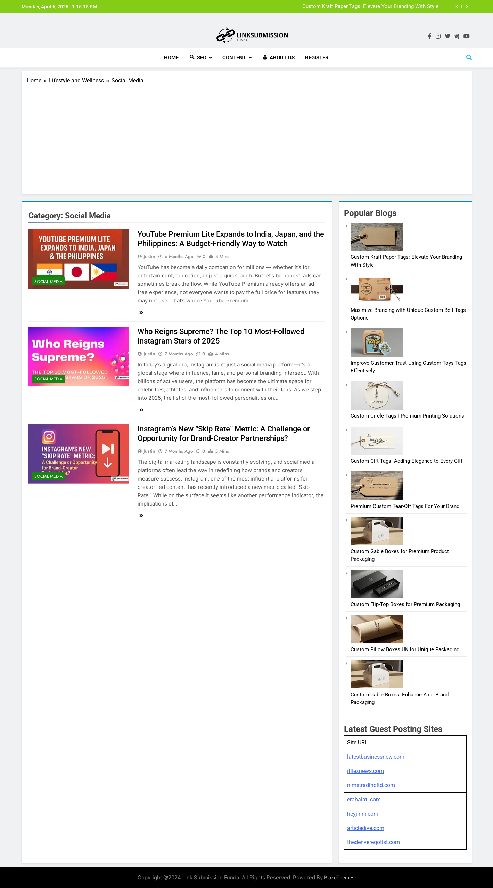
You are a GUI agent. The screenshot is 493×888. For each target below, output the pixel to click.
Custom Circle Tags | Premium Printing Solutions (407, 415)
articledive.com (365, 827)
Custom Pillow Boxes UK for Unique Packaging (405, 649)
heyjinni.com (362, 813)
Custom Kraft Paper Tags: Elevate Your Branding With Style (370, 6)
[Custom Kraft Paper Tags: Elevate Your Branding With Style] (377, 248)
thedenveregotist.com (373, 841)
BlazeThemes (339, 877)
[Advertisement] (246, 136)
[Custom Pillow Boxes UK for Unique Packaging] (377, 641)
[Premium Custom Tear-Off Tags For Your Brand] (377, 497)
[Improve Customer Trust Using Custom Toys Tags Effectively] (377, 354)
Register (317, 58)
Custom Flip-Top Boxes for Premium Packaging (405, 603)
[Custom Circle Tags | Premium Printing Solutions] (377, 407)
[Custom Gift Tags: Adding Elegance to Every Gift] (377, 452)
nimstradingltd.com (371, 784)
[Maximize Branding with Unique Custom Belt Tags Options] (377, 301)
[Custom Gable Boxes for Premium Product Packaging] (377, 543)
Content (234, 58)
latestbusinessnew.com (375, 756)
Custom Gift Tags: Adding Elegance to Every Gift (406, 460)
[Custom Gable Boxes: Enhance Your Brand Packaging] (377, 686)
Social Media (48, 280)
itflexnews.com (365, 770)
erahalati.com (364, 799)
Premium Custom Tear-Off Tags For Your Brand (405, 505)
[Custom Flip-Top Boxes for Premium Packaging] (377, 595)
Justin (149, 255)
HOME (171, 58)
